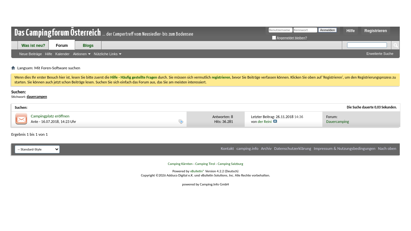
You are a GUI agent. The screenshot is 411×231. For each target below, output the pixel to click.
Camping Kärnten (180, 164)
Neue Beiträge (30, 54)
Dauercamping (337, 121)
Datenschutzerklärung (292, 148)
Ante (34, 121)
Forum (62, 45)
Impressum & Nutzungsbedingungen (344, 148)
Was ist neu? (33, 45)
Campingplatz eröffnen (50, 116)
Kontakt (227, 148)
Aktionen (80, 54)
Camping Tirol (205, 164)
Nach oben (387, 148)
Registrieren (375, 31)
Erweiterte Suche (379, 54)
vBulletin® (197, 171)
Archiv (266, 148)
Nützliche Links (106, 54)
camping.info (247, 148)
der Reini (265, 121)
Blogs (88, 45)
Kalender (62, 54)
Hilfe (350, 31)
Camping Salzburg (230, 164)
